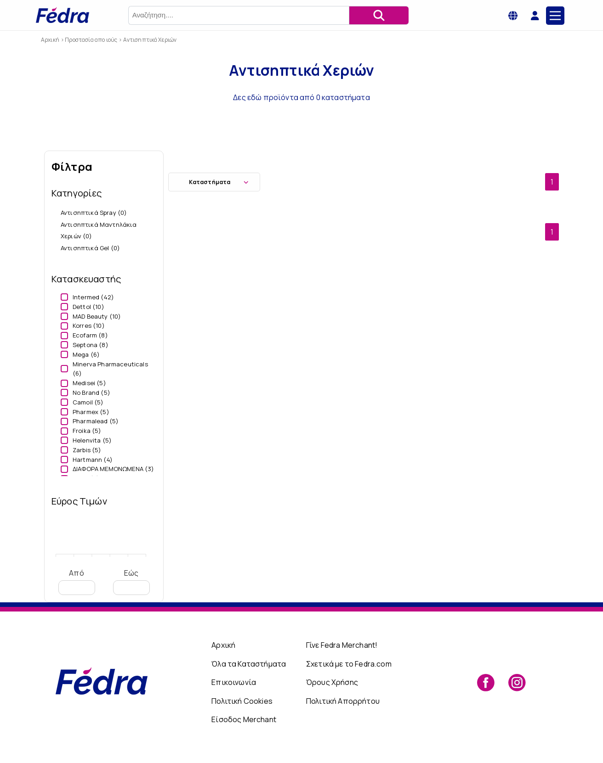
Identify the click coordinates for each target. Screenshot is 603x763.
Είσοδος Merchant (243, 719)
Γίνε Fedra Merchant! (341, 645)
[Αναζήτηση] (379, 15)
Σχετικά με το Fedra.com (349, 664)
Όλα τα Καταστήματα (248, 664)
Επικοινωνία (233, 682)
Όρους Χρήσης (332, 682)
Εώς (131, 581)
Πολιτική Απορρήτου (343, 701)
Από (76, 581)
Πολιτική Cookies (242, 701)
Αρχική (223, 645)
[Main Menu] (555, 15)
